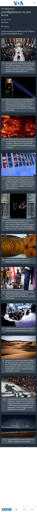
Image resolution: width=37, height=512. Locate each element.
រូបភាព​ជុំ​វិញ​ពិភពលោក (8, 9)
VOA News (4, 23)
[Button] (5, 27)
